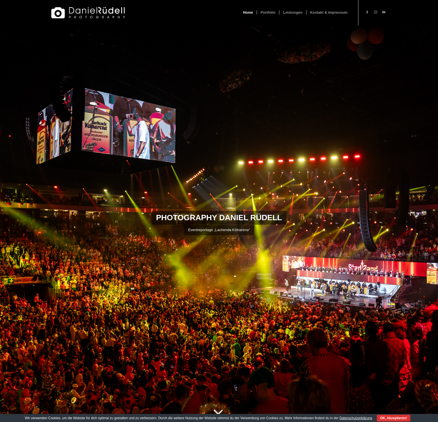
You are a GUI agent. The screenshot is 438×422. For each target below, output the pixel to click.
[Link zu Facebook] (367, 12)
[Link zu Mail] (384, 12)
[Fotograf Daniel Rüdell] (87, 12)
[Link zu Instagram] (375, 12)
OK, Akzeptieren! (393, 418)
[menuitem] (248, 12)
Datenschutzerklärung (355, 418)
